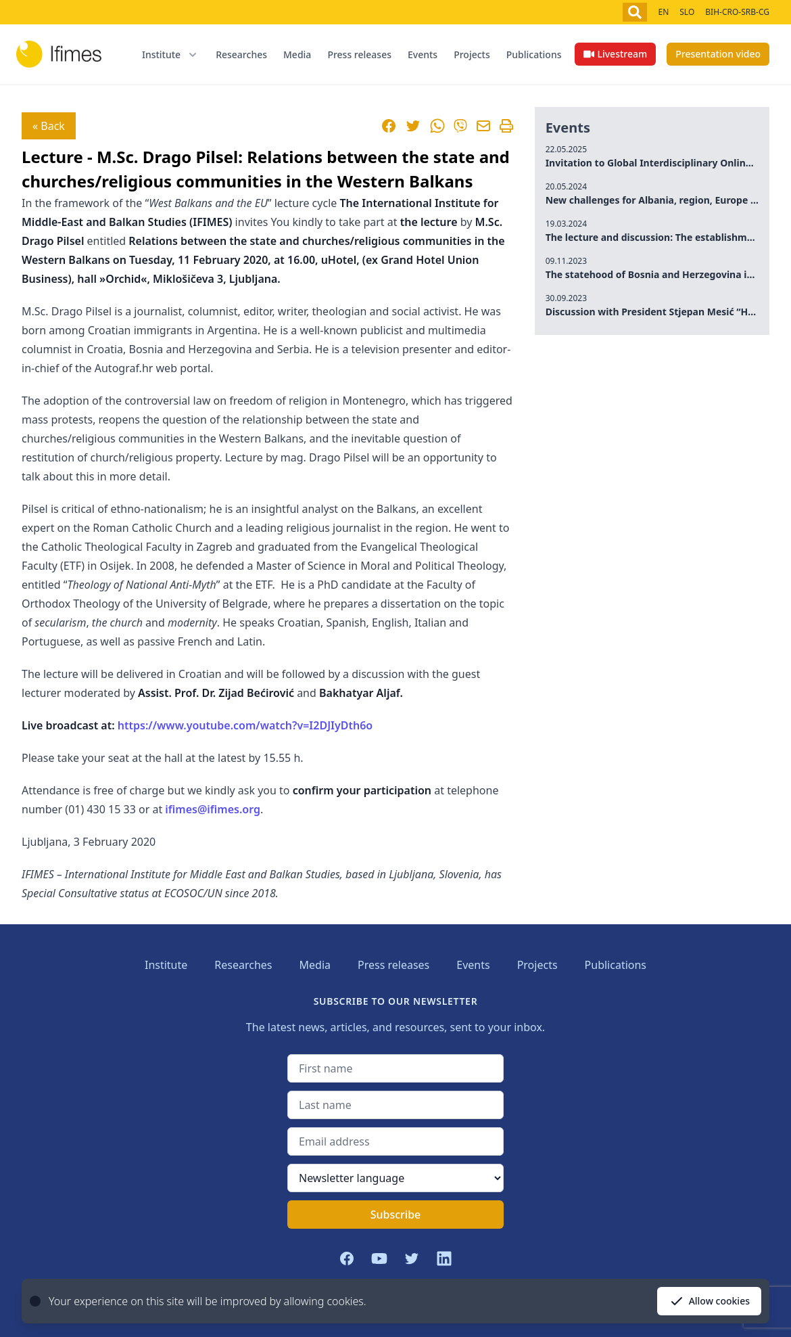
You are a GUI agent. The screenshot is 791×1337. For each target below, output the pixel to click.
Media (297, 54)
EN (663, 12)
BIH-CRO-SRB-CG (737, 12)
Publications (534, 54)
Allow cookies (709, 1301)
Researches (241, 54)
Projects (472, 54)
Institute (166, 964)
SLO (686, 12)
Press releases (359, 54)
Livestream (615, 53)
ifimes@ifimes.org (212, 809)
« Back (48, 125)
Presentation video (718, 53)
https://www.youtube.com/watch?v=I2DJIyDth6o (245, 725)
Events (422, 54)
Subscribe (395, 1214)
